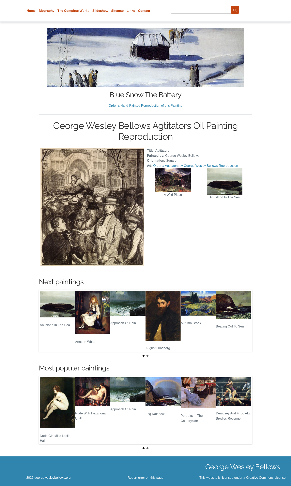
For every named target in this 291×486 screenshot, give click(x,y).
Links (131, 10)
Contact (144, 10)
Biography (46, 10)
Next (246, 321)
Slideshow (100, 10)
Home (31, 10)
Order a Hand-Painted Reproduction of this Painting (145, 105)
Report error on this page (145, 477)
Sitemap (117, 10)
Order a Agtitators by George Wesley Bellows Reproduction (195, 165)
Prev (45, 321)
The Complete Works (73, 10)
